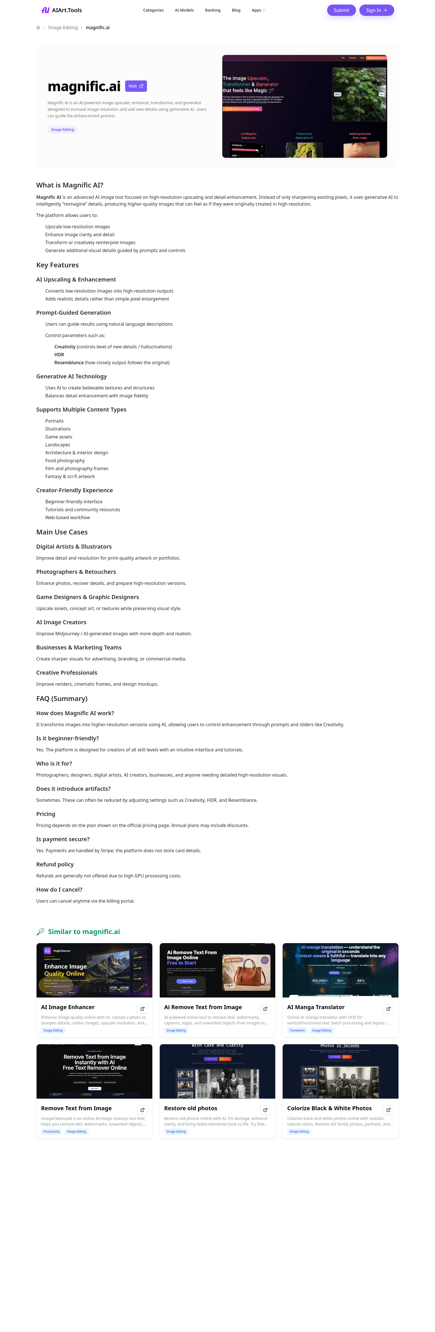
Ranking (213, 10)
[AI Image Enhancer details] (94, 990)
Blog (236, 10)
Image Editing (63, 27)
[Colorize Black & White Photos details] (340, 1091)
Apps (259, 10)
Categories (153, 10)
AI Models (184, 10)
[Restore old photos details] (218, 1091)
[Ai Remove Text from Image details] (218, 990)
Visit (136, 86)
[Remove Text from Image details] (94, 1091)
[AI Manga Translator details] (340, 990)
